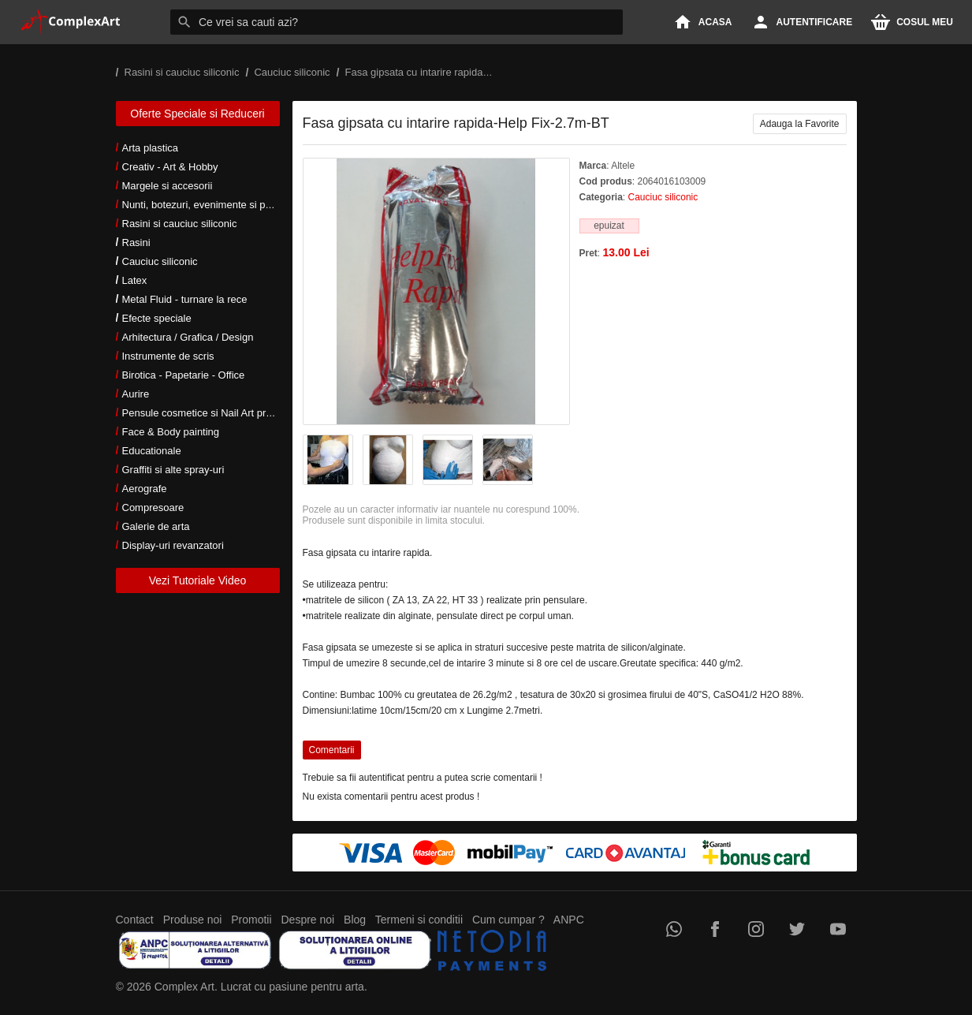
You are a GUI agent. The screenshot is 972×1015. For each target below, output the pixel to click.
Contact (135, 919)
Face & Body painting (171, 432)
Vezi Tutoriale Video (198, 580)
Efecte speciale (157, 318)
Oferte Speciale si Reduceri (197, 113)
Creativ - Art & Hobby (170, 167)
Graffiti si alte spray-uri (173, 470)
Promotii (251, 919)
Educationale (151, 451)
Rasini (136, 242)
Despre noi (308, 919)
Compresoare (153, 507)
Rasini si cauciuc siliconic (179, 223)
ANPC (568, 919)
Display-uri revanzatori (173, 545)
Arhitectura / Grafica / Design (188, 337)
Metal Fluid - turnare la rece (185, 299)
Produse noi (192, 919)
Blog (355, 919)
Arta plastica (150, 148)
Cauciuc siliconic (160, 261)
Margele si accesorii (167, 186)
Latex (134, 280)
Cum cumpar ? (508, 919)
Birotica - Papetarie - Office (183, 375)
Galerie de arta (156, 526)
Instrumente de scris (168, 356)
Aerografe (144, 488)
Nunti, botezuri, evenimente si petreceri (211, 205)
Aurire (136, 394)
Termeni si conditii (419, 919)
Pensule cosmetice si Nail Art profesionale (217, 413)
